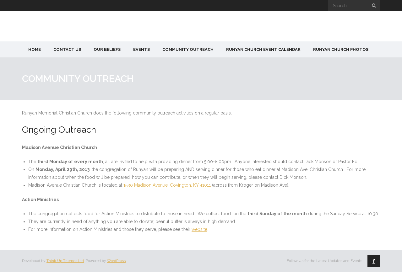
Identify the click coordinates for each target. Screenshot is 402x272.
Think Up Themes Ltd (65, 261)
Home (34, 49)
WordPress (116, 261)
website (199, 229)
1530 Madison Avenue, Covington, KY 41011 (167, 185)
